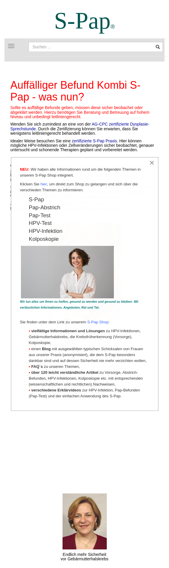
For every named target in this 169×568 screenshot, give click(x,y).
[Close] (152, 163)
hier (43, 184)
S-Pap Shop (98, 322)
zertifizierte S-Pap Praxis (94, 141)
